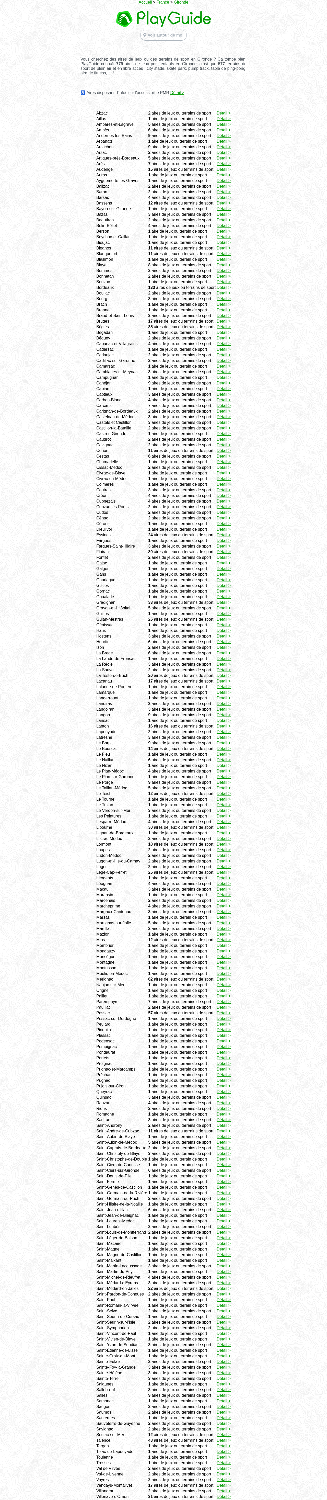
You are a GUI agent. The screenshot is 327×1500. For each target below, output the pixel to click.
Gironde (181, 2)
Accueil (145, 2)
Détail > (177, 92)
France (162, 2)
